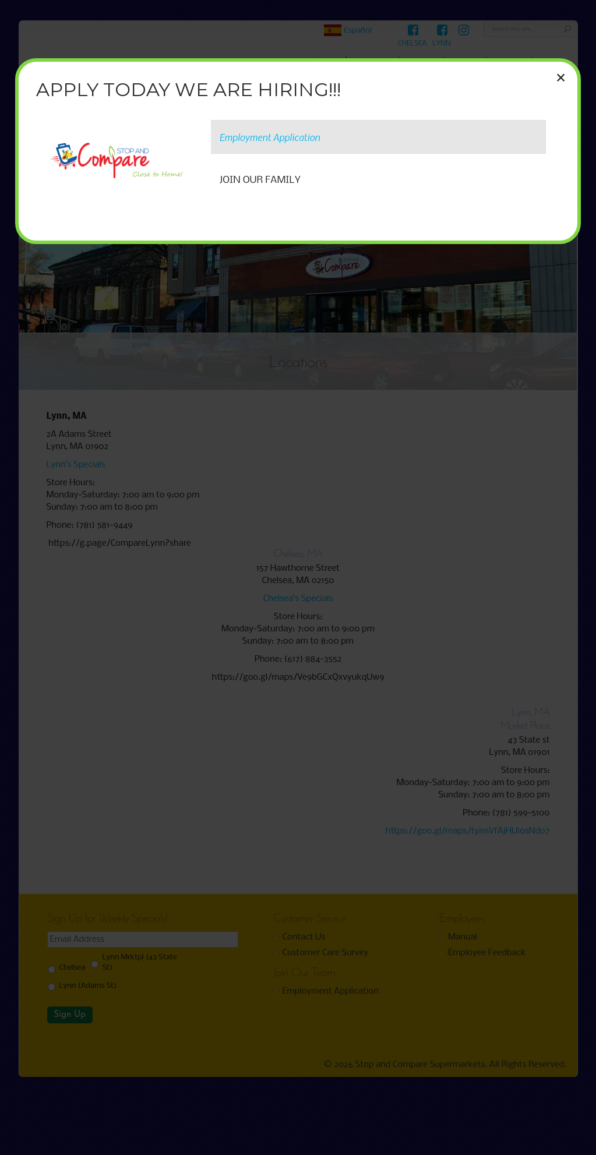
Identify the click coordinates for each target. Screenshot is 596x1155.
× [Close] (561, 77)
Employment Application (270, 136)
